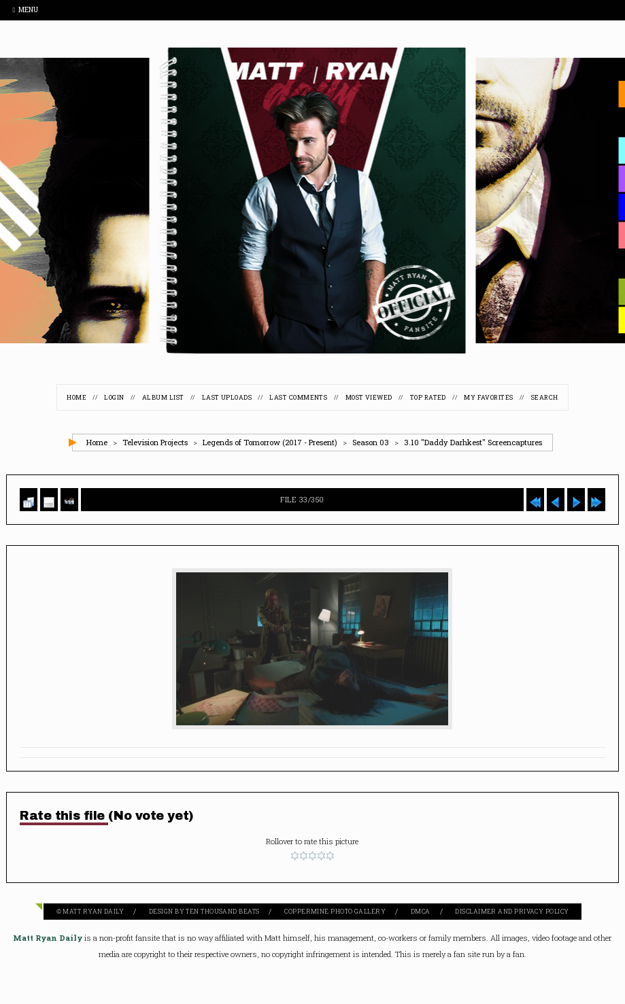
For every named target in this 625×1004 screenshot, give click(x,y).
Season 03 (370, 442)
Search (544, 397)
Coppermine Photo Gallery (335, 911)
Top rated (428, 397)
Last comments (298, 397)
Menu (25, 9)
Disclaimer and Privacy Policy (512, 911)
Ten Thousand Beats (222, 911)
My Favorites (488, 397)
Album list (163, 397)
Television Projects (155, 442)
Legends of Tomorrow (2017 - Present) (270, 442)
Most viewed (368, 397)
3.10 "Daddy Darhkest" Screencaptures (473, 442)
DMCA (420, 911)
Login (114, 397)
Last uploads (227, 397)
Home (76, 397)
